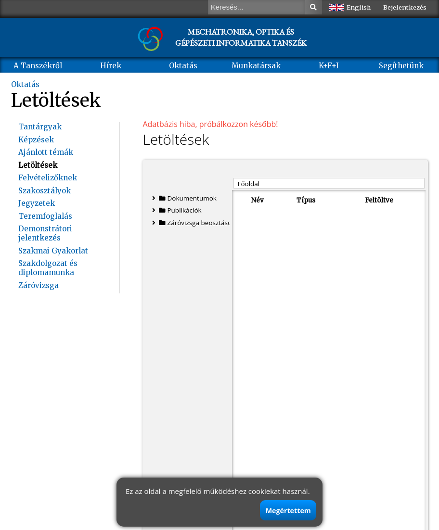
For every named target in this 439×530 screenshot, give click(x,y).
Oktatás (183, 65)
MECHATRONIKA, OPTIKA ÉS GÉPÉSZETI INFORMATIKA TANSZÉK (241, 37)
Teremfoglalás (45, 216)
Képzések (36, 139)
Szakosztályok (44, 190)
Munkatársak (256, 65)
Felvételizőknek (47, 177)
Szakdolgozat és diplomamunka (47, 268)
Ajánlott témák (45, 152)
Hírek (110, 65)
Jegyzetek (36, 203)
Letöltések (37, 165)
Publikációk (177, 210)
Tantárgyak (40, 126)
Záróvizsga (38, 285)
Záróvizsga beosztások (193, 222)
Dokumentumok (184, 198)
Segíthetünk (401, 65)
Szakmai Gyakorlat (53, 250)
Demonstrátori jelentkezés (45, 233)
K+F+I (329, 65)
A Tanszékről (37, 65)
